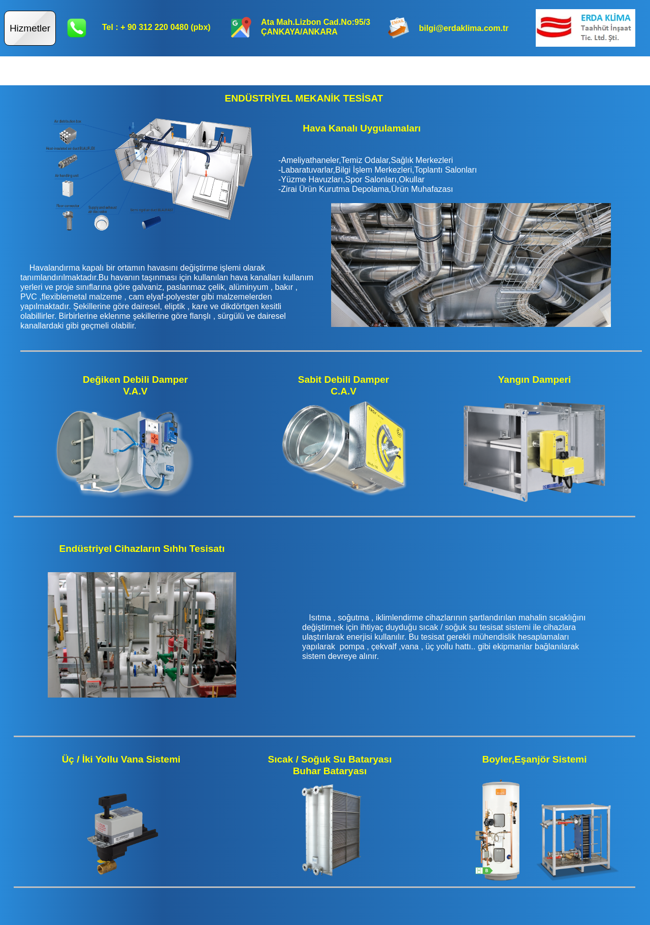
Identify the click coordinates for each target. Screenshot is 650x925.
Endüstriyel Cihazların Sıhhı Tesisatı (142, 548)
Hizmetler (30, 28)
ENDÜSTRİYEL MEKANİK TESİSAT (304, 98)
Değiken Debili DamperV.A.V (135, 385)
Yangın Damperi (534, 379)
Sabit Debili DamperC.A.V (343, 385)
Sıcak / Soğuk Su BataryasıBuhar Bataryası (330, 765)
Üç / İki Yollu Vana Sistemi (121, 759)
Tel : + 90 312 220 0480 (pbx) (156, 27)
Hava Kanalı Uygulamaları (361, 128)
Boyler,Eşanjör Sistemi (534, 759)
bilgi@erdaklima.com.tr (464, 28)
